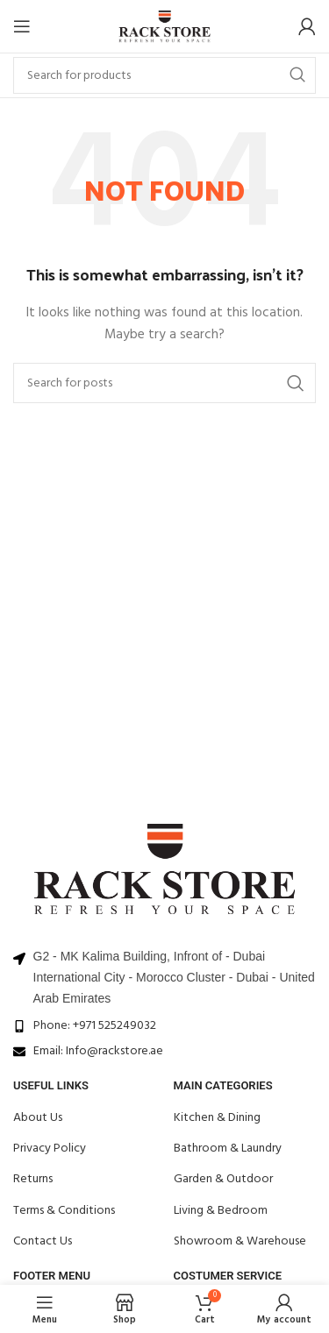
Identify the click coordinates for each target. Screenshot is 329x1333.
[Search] (164, 75)
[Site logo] (164, 27)
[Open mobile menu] (21, 26)
